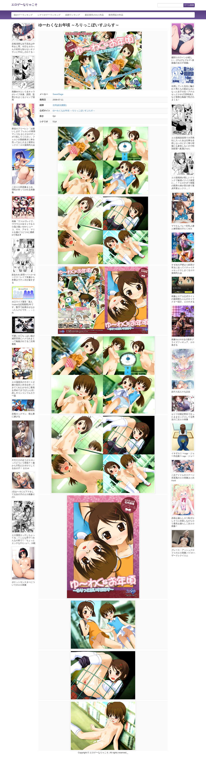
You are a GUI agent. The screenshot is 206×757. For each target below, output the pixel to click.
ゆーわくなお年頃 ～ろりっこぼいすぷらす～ (74, 110)
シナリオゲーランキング (49, 15)
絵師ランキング (72, 15)
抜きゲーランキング (23, 15)
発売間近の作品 (115, 15)
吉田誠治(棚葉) (60, 105)
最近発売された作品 (94, 15)
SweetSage (58, 94)
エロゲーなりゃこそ (24, 4)
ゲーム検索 (189, 5)
